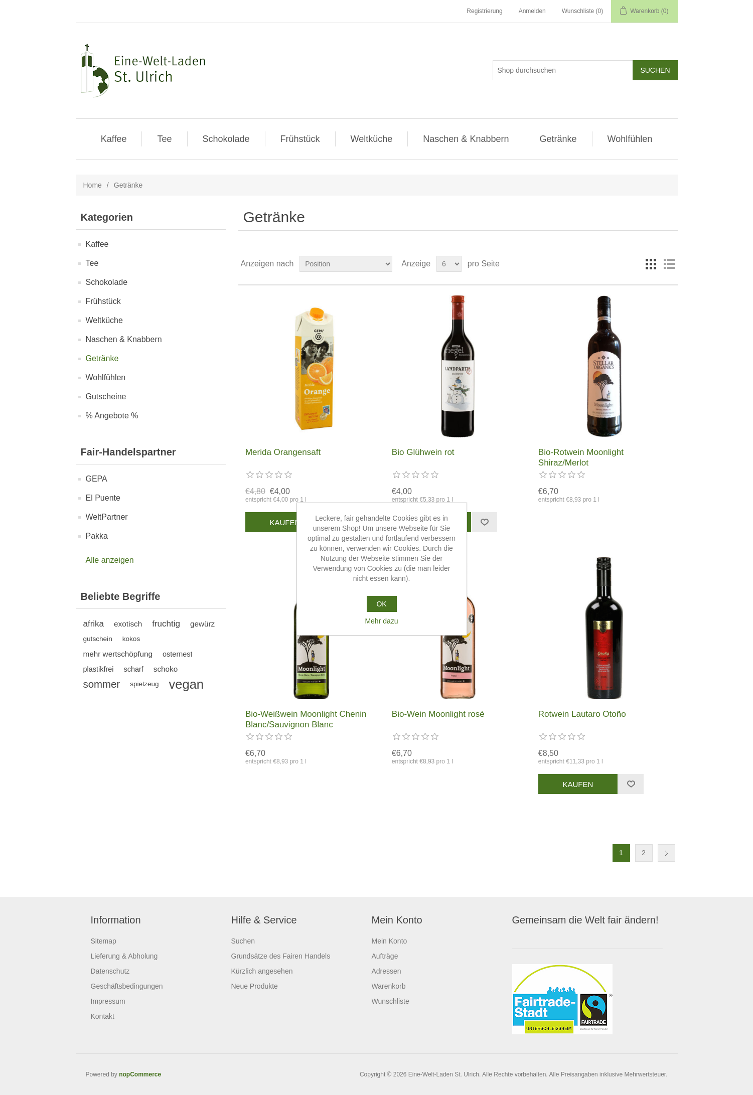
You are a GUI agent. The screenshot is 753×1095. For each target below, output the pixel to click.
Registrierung (484, 11)
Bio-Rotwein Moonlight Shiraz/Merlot (581, 457)
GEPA (96, 479)
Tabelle (651, 264)
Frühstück (300, 139)
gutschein (97, 639)
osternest (177, 654)
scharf (133, 669)
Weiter (666, 853)
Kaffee (114, 139)
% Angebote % (112, 415)
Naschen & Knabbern (466, 139)
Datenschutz (110, 971)
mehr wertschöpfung (118, 654)
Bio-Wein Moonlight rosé (438, 714)
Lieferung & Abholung (124, 956)
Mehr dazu (381, 621)
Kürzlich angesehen (262, 971)
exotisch (128, 623)
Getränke (557, 139)
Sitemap (103, 941)
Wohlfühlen (630, 139)
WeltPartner (107, 517)
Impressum (108, 1001)
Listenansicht (669, 264)
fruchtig (166, 624)
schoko (166, 669)
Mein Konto (389, 941)
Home (92, 185)
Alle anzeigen (110, 560)
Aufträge (385, 956)
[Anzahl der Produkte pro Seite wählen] (449, 264)
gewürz (202, 623)
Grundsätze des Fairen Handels (281, 956)
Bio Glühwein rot (423, 452)
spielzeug (144, 684)
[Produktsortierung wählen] (345, 264)
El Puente (103, 498)
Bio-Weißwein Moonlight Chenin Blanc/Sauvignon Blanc (306, 719)
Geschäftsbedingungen (127, 986)
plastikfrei (98, 669)
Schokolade (226, 139)
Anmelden (532, 11)
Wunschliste (390, 1001)
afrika (93, 624)
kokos (131, 639)
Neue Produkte (254, 986)
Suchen (243, 941)
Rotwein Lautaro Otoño (582, 714)
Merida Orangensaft (283, 452)
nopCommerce (140, 1074)
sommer (101, 684)
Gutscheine (106, 396)
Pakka (97, 536)
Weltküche (372, 139)
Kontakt (102, 1016)
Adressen (386, 971)
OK (381, 604)
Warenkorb (389, 986)
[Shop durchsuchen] (563, 70)
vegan (186, 684)
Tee (164, 139)
